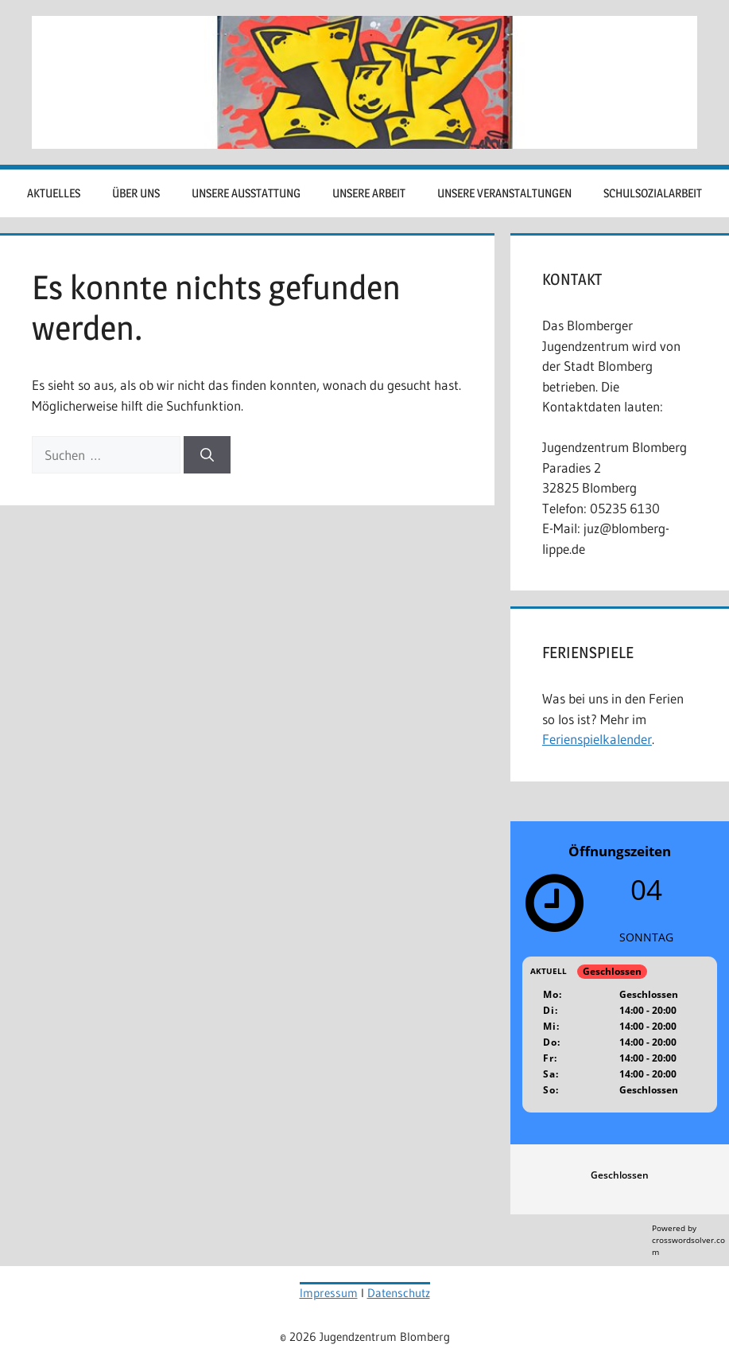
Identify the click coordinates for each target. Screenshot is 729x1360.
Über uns (136, 193)
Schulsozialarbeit (652, 193)
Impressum (329, 1292)
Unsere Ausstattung (246, 193)
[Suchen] (207, 455)
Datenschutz (398, 1292)
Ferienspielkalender (597, 739)
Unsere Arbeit (368, 193)
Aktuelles (53, 193)
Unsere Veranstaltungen (504, 193)
